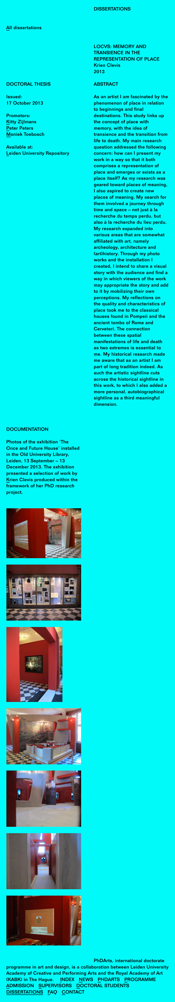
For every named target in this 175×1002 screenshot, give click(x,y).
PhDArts (109, 980)
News (86, 980)
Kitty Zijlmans (21, 122)
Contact (73, 992)
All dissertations (24, 28)
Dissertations (24, 992)
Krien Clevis (19, 480)
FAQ (52, 992)
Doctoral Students (102, 986)
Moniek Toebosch (25, 134)
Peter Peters (19, 128)
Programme (140, 980)
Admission (20, 986)
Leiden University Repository (37, 153)
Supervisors (55, 986)
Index (67, 980)
